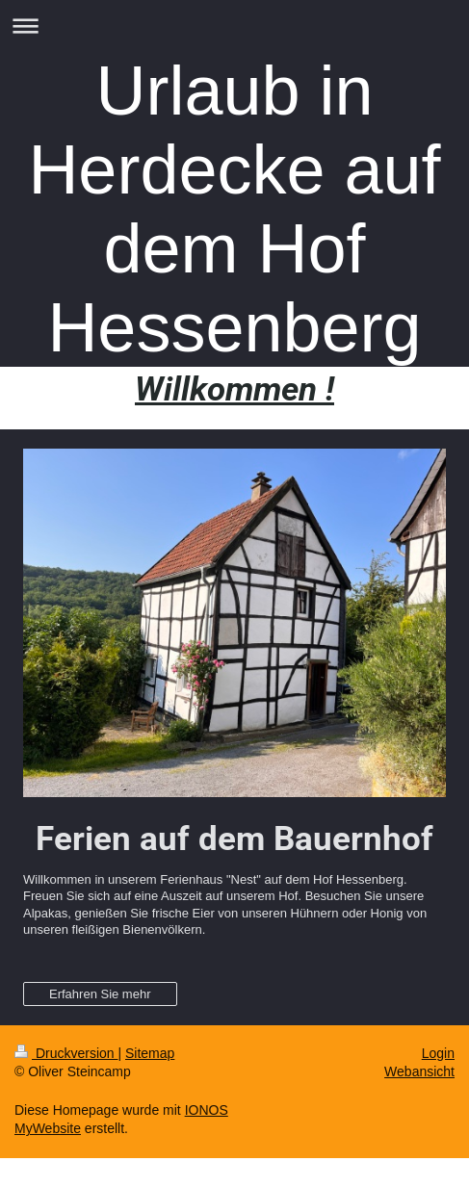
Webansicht (419, 1071)
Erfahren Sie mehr (100, 994)
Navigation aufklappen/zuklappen (234, 25)
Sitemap (149, 1053)
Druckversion (65, 1053)
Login (438, 1053)
